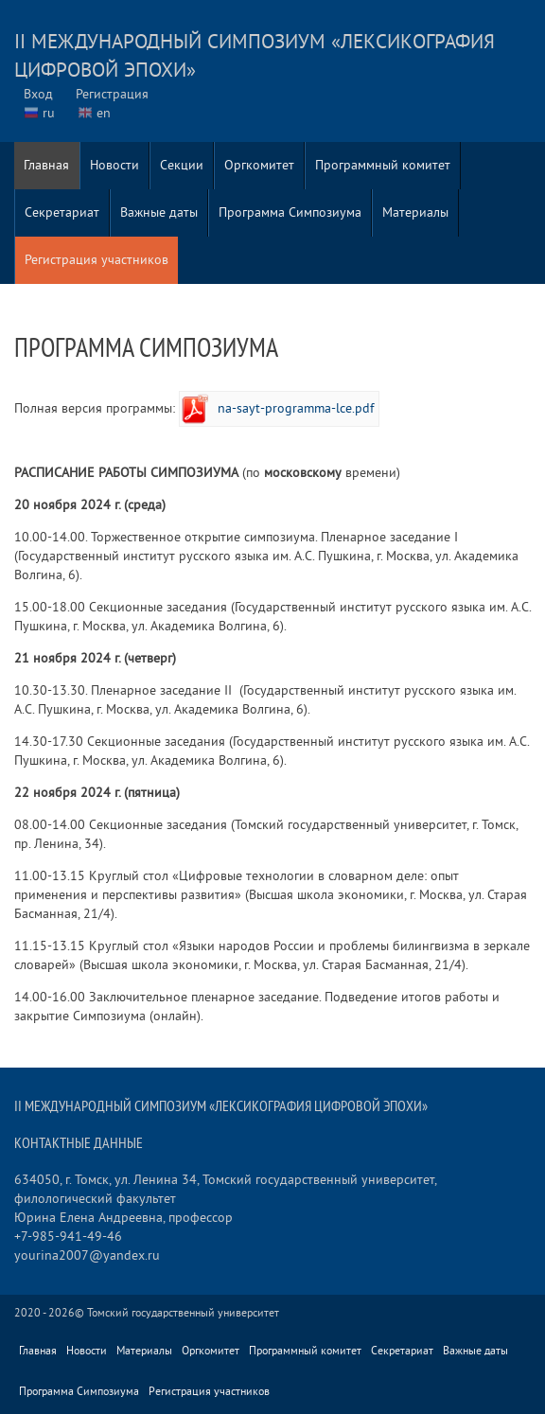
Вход (38, 94)
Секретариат (62, 212)
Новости (114, 165)
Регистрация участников (96, 260)
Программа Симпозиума (290, 212)
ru (49, 113)
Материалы (415, 212)
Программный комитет (382, 165)
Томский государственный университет (183, 1313)
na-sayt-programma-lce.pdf (296, 408)
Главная (46, 165)
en (104, 113)
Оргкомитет (259, 165)
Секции (181, 165)
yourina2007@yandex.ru (87, 1255)
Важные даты (159, 212)
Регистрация (112, 94)
